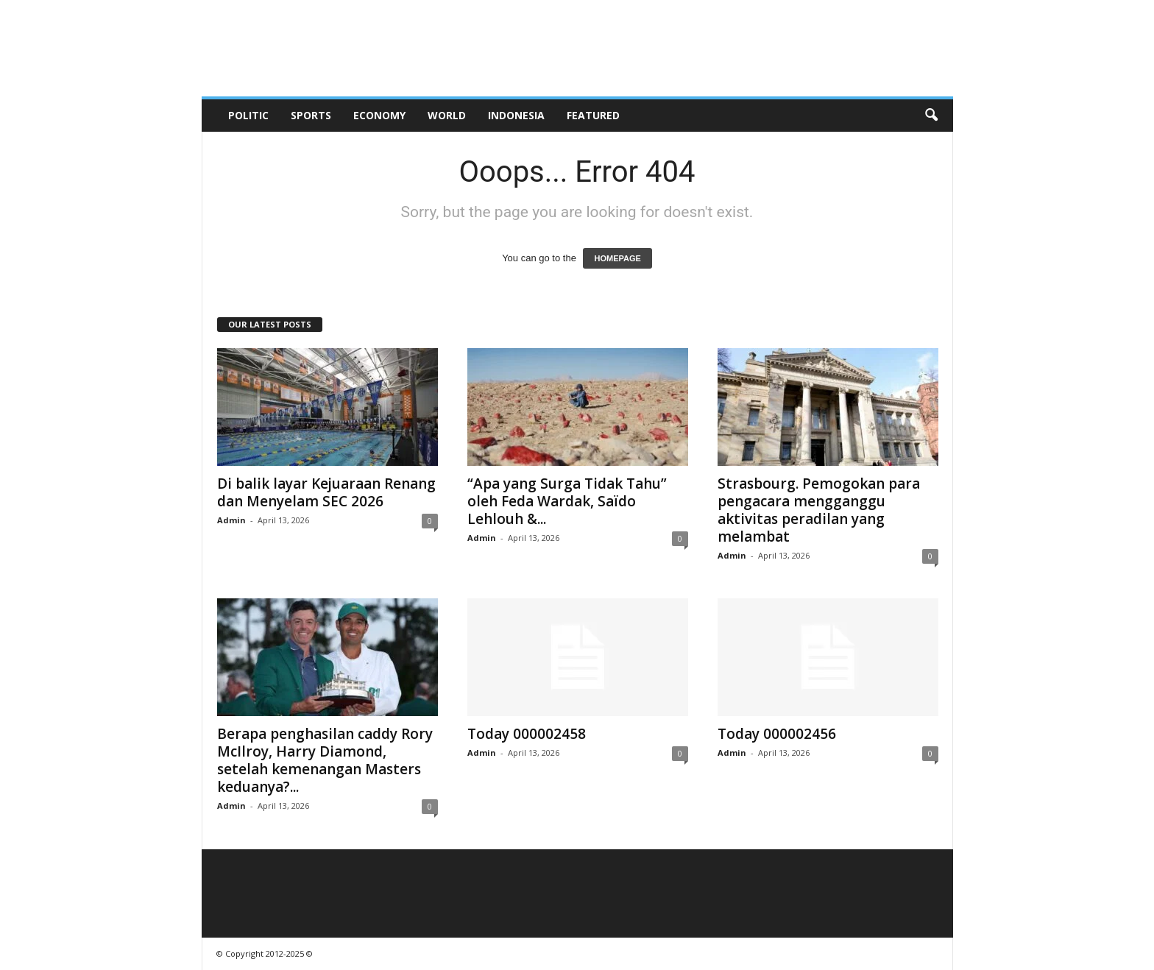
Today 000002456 (777, 733)
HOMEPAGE (617, 258)
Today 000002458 (526, 733)
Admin (231, 519)
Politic (248, 115)
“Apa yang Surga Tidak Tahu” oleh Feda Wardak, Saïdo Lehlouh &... (567, 501)
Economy (379, 115)
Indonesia (516, 115)
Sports (311, 115)
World (447, 115)
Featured (593, 115)
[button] (931, 115)
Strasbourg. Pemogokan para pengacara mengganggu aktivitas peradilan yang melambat (819, 510)
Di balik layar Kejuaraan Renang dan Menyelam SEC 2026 (326, 492)
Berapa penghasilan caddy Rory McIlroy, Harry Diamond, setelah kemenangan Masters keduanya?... (325, 760)
